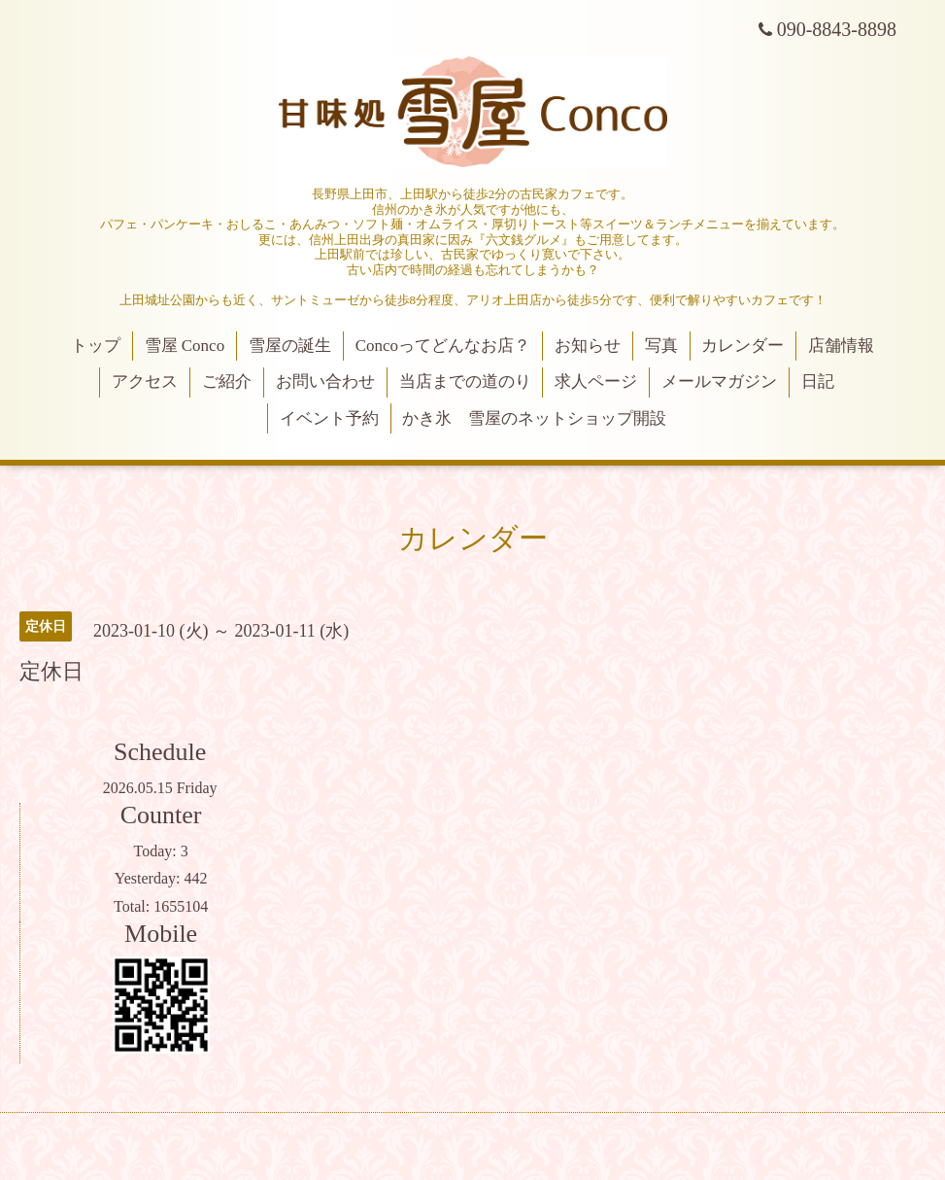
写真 (661, 345)
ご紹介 (227, 381)
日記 (817, 381)
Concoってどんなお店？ (442, 345)
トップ (95, 345)
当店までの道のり (465, 381)
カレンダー (742, 345)
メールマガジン (719, 381)
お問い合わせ (325, 381)
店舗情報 (841, 345)
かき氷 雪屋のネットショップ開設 (534, 418)
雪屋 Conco (185, 345)
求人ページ (596, 381)
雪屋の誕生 (290, 345)
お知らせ (588, 345)
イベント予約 (329, 418)
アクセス (145, 381)
